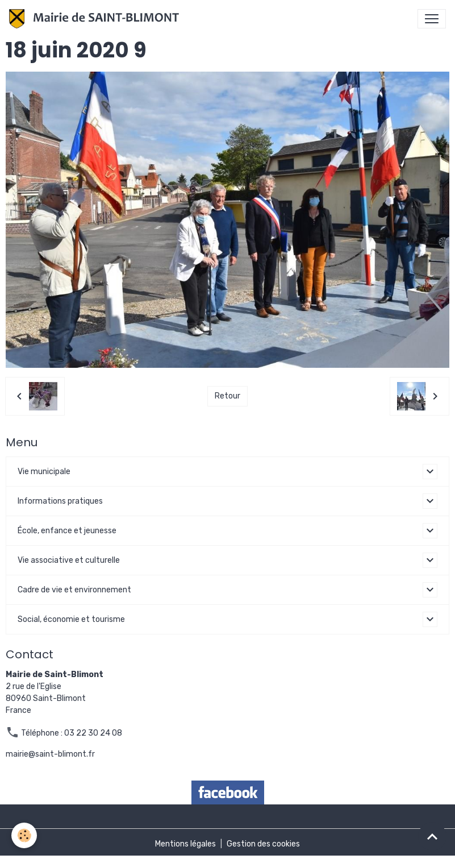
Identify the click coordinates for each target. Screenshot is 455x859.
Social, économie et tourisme (71, 619)
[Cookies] (24, 835)
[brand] (96, 18)
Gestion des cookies (263, 844)
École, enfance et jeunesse (67, 531)
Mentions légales (185, 844)
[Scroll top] (432, 836)
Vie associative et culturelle (69, 560)
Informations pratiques (60, 501)
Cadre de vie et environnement (74, 590)
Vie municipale (44, 471)
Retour (227, 396)
